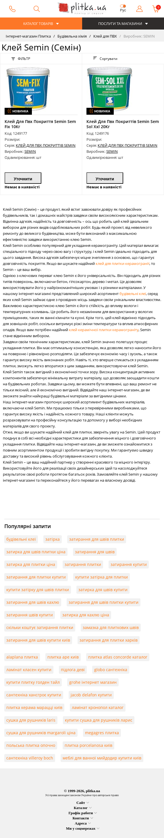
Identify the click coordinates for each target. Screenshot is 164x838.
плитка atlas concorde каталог (117, 657)
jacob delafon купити (91, 695)
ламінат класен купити (28, 669)
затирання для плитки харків (109, 640)
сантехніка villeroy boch (29, 758)
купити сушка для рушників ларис (98, 720)
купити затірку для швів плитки (37, 589)
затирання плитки (83, 564)
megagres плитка (102, 732)
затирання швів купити (29, 615)
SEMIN (30, 151)
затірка (52, 539)
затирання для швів (95, 551)
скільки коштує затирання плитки (39, 627)
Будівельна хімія (72, 36)
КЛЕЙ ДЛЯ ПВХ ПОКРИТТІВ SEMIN (46, 145)
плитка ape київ (63, 657)
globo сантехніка (110, 669)
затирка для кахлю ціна (85, 615)
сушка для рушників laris (30, 720)
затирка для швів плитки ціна (35, 551)
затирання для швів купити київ (38, 640)
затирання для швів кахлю (32, 602)
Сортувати (105, 58)
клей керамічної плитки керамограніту (103, 329)
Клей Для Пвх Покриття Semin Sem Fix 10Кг (40, 124)
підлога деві (73, 669)
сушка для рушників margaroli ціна (41, 732)
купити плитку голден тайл (33, 682)
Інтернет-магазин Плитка (28, 36)
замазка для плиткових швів (111, 627)
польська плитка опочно (30, 745)
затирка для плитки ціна (30, 564)
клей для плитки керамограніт (122, 263)
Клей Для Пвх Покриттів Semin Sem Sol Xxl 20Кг (122, 124)
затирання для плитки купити (36, 577)
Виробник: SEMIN (139, 36)
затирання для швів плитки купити (103, 602)
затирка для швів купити (103, 589)
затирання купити (129, 564)
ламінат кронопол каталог (98, 707)
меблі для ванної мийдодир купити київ (102, 758)
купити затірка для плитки (101, 577)
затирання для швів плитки (96, 539)
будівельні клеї (132, 293)
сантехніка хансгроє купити (33, 695)
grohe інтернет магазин (93, 682)
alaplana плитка (22, 657)
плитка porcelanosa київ (88, 745)
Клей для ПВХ (104, 36)
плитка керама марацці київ (34, 707)
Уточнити (23, 179)
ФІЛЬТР (20, 58)
